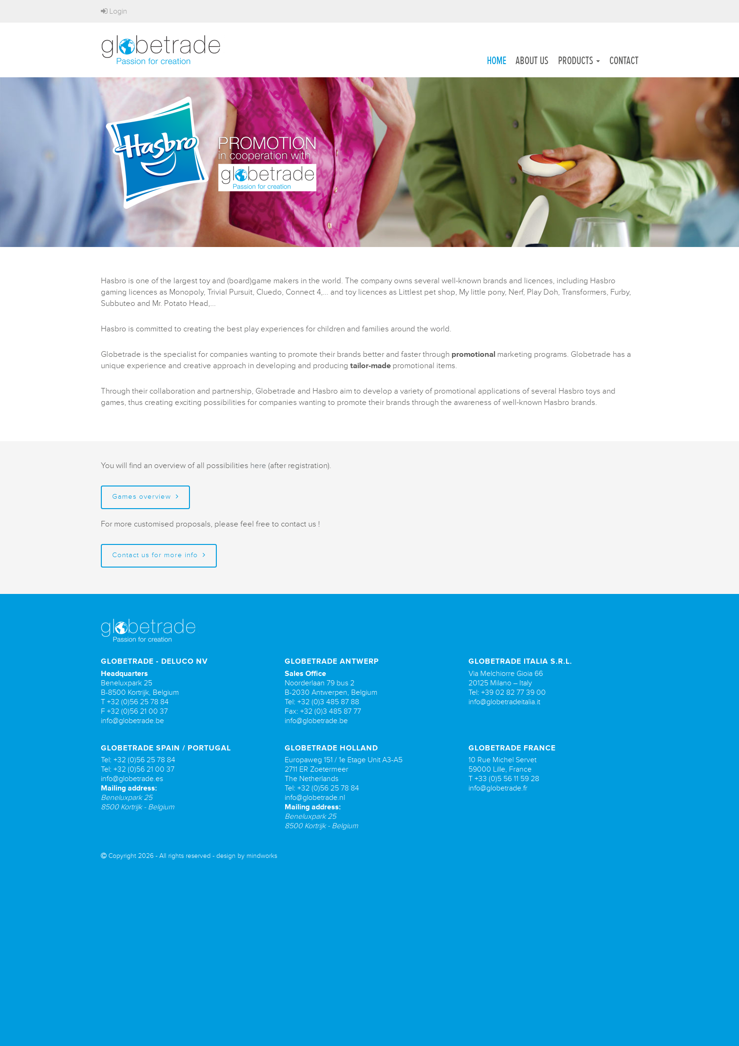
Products (579, 60)
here (258, 473)
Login (114, 11)
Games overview (145, 504)
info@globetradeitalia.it (504, 709)
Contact (624, 60)
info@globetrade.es (132, 786)
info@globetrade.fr (497, 795)
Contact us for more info (158, 562)
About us (532, 60)
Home (496, 60)
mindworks (261, 863)
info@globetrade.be (132, 728)
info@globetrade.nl (315, 805)
